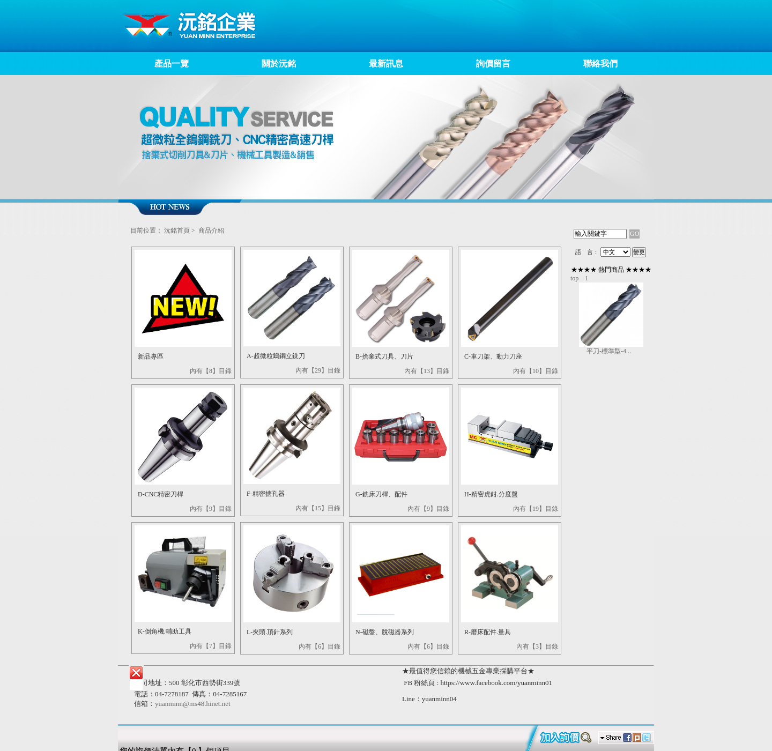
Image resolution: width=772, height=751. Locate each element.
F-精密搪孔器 (266, 493)
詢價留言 (493, 63)
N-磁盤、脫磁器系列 (384, 632)
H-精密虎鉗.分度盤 (491, 494)
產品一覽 (171, 63)
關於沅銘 (279, 63)
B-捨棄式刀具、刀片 (384, 356)
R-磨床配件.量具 (487, 632)
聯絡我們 (600, 63)
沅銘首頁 (177, 230)
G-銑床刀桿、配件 (381, 494)
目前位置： (146, 230)
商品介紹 (211, 230)
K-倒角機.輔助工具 (164, 631)
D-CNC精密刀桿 (160, 494)
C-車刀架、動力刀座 (493, 356)
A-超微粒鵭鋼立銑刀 (276, 356)
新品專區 (151, 356)
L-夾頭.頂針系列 (270, 632)
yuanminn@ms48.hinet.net (193, 704)
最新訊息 (386, 63)
